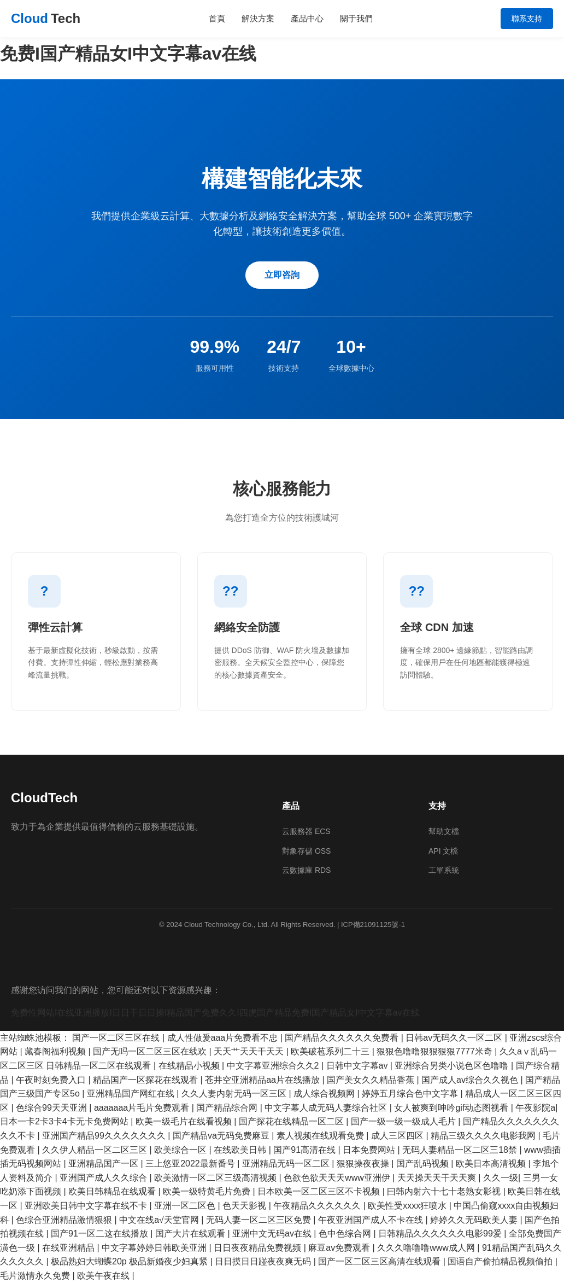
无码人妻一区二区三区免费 (259, 1219)
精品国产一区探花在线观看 (146, 1079)
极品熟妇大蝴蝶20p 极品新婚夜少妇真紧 (130, 1261)
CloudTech (44, 797)
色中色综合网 (346, 1233)
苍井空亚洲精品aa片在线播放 (263, 1079)
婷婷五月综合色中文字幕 (411, 1093)
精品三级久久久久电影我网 (484, 1135)
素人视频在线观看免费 (321, 1135)
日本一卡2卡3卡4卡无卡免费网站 (65, 1121)
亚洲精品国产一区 (104, 1163)
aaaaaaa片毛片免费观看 (143, 1107)
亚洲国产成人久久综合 (104, 1177)
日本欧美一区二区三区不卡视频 (319, 1191)
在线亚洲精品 (69, 1247)
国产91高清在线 (305, 1149)
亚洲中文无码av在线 (273, 1233)
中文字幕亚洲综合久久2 (274, 1065)
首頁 (217, 18)
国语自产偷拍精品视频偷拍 (501, 1261)
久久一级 (500, 1177)
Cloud (45, 18)
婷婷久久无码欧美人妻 (475, 1219)
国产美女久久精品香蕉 (371, 1079)
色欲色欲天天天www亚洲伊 (338, 1177)
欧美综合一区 (181, 1149)
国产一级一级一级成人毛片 (404, 1121)
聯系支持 (527, 18)
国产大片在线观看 (191, 1233)
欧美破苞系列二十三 (331, 1051)
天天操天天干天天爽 (437, 1177)
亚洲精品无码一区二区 (287, 1163)
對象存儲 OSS (306, 851)
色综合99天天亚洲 (52, 1107)
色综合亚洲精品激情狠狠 (65, 1219)
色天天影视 (245, 1205)
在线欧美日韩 (241, 1149)
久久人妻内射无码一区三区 (235, 1093)
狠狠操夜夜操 (364, 1163)
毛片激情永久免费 (36, 1275)
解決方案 (258, 18)
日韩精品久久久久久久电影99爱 (441, 1233)
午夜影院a (535, 1107)
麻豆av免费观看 (340, 1247)
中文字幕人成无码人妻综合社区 (327, 1107)
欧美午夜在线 (104, 1275)
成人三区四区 (398, 1135)
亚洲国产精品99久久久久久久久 (105, 1135)
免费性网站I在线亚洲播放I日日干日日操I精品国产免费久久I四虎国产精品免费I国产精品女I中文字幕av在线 (215, 1012)
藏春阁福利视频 (56, 1051)
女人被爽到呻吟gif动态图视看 (452, 1107)
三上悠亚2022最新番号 (191, 1163)
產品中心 (307, 18)
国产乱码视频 (423, 1163)
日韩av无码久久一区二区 (455, 1037)
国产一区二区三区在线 (117, 1037)
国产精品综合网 (228, 1107)
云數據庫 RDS (306, 870)
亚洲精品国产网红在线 (132, 1093)
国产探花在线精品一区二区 (292, 1121)
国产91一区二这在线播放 (100, 1233)
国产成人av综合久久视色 (470, 1079)
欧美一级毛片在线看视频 (185, 1121)
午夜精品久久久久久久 (318, 1205)
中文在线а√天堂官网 (160, 1219)
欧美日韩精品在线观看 (113, 1191)
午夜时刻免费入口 (52, 1079)
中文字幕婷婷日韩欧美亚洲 (155, 1247)
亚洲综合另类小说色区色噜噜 (452, 1065)
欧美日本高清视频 (492, 1163)
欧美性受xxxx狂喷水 (408, 1205)
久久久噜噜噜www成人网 (427, 1247)
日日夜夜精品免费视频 (258, 1247)
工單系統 (443, 870)
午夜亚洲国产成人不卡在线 (371, 1219)
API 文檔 (443, 851)
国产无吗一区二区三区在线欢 (151, 1051)
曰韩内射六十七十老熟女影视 (445, 1191)
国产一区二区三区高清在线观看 (380, 1261)
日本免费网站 (370, 1149)
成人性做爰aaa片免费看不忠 (223, 1037)
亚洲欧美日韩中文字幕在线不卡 (87, 1205)
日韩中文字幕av (358, 1065)
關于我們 (356, 18)
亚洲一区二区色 (186, 1205)
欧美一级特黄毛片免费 (207, 1191)
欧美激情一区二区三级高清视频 (216, 1177)
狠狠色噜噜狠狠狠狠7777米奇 (436, 1051)
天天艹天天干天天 (250, 1051)
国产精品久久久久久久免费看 (343, 1037)
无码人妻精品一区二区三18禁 (460, 1149)
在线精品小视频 (190, 1065)
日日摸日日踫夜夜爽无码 (264, 1261)
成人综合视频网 (325, 1093)
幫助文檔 (443, 831)
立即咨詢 (282, 274)
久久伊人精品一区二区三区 (95, 1149)
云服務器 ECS (306, 831)
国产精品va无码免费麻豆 (222, 1135)
